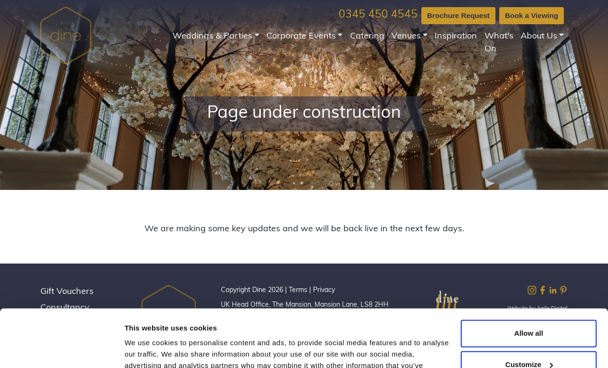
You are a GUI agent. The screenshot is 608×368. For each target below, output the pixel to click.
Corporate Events (301, 36)
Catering (367, 36)
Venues (406, 36)
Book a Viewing (531, 15)
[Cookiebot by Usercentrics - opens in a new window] (61, 349)
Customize (529, 310)
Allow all (528, 279)
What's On (498, 43)
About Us (539, 36)
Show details (146, 349)
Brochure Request (458, 15)
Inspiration (456, 36)
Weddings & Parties (212, 36)
